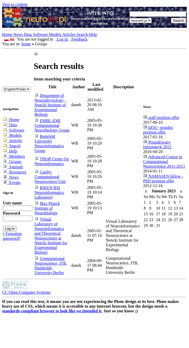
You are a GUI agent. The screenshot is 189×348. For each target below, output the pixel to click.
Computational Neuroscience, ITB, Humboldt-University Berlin (50, 265)
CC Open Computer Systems (26, 292)
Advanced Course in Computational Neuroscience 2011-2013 (164, 161)
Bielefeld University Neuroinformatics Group (49, 143)
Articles (69, 34)
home (26, 44)
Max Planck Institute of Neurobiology (47, 208)
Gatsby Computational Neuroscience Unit (50, 177)
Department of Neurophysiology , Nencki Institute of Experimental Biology (50, 105)
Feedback (78, 39)
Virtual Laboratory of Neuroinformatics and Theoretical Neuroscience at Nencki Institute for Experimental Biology (50, 235)
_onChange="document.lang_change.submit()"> (16, 89)
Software (41, 34)
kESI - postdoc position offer (158, 129)
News (18, 34)
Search (82, 34)
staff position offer (161, 117)
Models (55, 34)
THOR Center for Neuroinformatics (51, 161)
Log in (61, 39)
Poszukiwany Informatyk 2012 (157, 144)
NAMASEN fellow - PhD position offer (163, 178)
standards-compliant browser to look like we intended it (51, 311)
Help (93, 34)
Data (28, 34)
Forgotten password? (12, 236)
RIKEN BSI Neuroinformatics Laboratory (49, 192)
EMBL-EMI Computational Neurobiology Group (51, 125)
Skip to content (14, 4)
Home (7, 34)
